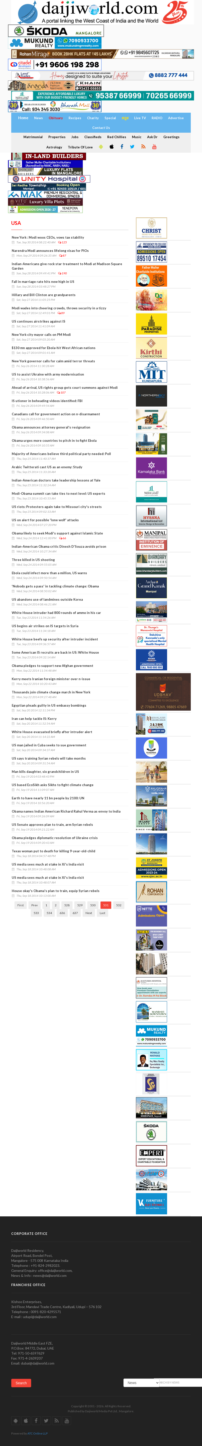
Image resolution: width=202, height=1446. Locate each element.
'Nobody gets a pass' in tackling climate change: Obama (55, 586)
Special (110, 118)
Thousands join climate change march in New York (51, 692)
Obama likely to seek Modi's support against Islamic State (57, 533)
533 (36, 913)
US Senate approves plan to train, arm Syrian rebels (52, 825)
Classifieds (92, 137)
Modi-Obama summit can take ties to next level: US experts (58, 493)
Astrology (54, 147)
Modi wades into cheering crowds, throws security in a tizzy (59, 308)
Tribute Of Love (80, 147)
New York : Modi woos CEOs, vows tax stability (48, 237)
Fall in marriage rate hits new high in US (43, 282)
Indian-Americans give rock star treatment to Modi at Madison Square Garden (67, 266)
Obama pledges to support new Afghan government (52, 666)
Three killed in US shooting (33, 560)
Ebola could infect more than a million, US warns (49, 573)
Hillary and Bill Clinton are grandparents (44, 295)
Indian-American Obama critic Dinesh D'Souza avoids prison (59, 546)
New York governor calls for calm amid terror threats (53, 361)
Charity (93, 118)
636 (62, 913)
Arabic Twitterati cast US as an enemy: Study (47, 467)
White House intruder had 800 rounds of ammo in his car (57, 613)
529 (80, 905)
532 (118, 905)
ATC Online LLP (37, 1433)
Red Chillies (116, 137)
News (38, 118)
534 (49, 913)
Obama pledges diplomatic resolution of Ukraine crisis (55, 838)
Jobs (75, 137)
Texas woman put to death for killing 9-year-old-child (53, 851)
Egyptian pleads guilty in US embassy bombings (49, 705)
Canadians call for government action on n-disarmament (56, 414)
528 (67, 905)
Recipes (75, 118)
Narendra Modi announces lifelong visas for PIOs (50, 251)
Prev (34, 905)
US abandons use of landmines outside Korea (47, 599)
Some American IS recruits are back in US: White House (55, 652)
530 (93, 905)
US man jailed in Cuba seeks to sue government (49, 745)
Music (136, 137)
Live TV (140, 118)
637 (75, 913)
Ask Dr (152, 137)
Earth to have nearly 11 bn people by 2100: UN (48, 798)
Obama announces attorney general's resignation (51, 427)
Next (89, 913)
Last (102, 913)
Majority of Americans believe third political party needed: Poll (61, 454)
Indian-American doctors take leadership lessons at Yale (56, 480)
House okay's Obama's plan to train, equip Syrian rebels (56, 891)
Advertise (176, 118)
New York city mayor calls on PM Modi (41, 335)
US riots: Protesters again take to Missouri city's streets (57, 507)
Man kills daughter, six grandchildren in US (45, 772)
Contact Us (101, 128)
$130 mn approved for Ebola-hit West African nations (54, 348)
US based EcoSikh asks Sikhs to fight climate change (53, 785)
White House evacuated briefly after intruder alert (52, 732)
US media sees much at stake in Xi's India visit (48, 864)
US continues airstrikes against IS (38, 321)
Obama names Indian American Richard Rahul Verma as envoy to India (66, 811)
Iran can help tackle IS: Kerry (34, 719)
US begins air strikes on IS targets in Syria (45, 626)
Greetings (171, 137)
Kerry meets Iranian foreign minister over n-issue (51, 679)
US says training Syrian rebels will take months (49, 758)
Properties (57, 137)
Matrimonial (33, 137)
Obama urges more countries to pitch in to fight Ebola (54, 441)
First (20, 905)
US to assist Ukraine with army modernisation (48, 374)
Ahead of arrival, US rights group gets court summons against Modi (65, 388)
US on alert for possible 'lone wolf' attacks (45, 520)
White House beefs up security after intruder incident (55, 639)
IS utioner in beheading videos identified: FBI (47, 401)
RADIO (157, 118)
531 (105, 905)
